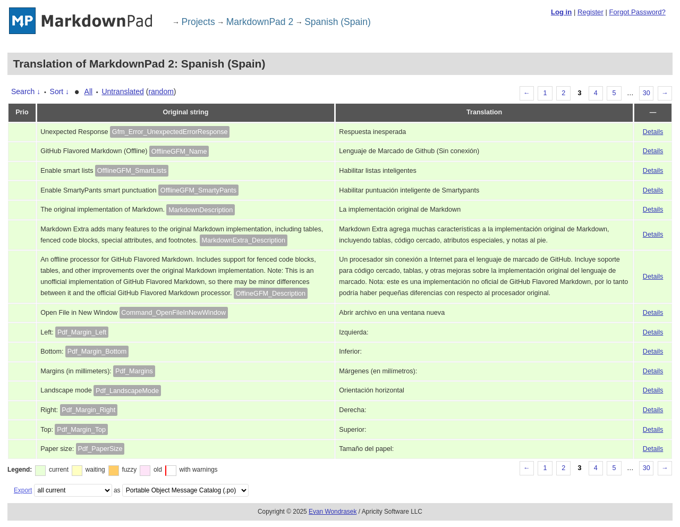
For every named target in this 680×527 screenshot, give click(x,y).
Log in (561, 12)
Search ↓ (25, 91)
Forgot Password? (637, 12)
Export (23, 490)
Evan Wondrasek (332, 511)
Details (653, 132)
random (160, 91)
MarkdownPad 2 (259, 21)
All (88, 91)
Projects (198, 21)
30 (646, 93)
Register (590, 12)
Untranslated (122, 91)
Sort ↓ (60, 91)
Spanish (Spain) (337, 21)
